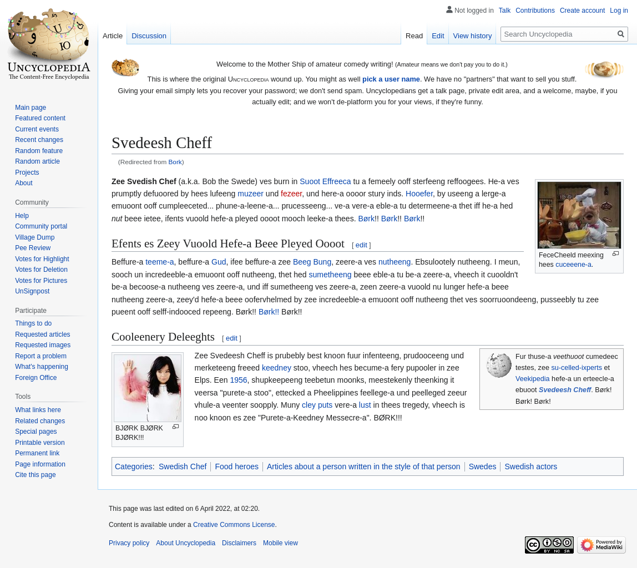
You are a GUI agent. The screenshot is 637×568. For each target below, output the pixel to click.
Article (113, 36)
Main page (30, 107)
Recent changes (39, 140)
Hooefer (419, 193)
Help (22, 216)
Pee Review (32, 248)
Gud (218, 261)
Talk (504, 10)
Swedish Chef (182, 466)
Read (414, 36)
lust (365, 404)
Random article (37, 161)
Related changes (40, 421)
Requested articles (42, 334)
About (23, 183)
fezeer (291, 193)
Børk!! (269, 311)
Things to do (33, 323)
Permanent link (37, 453)
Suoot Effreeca (325, 181)
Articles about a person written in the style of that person (364, 466)
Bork (175, 161)
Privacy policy (129, 543)
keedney (276, 367)
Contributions (535, 10)
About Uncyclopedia (185, 543)
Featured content (40, 118)
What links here (38, 410)
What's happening (41, 367)
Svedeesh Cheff (565, 390)
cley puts (317, 404)
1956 (238, 380)
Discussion (149, 36)
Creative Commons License (234, 525)
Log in (619, 10)
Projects (27, 172)
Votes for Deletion (41, 269)
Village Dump (34, 237)
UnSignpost (32, 291)
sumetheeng (330, 274)
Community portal (41, 226)
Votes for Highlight (42, 259)
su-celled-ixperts (576, 368)
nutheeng (394, 261)
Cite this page (35, 475)
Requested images (42, 345)
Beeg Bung (312, 261)
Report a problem (41, 356)
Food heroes (237, 466)
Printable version (39, 443)
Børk (366, 218)
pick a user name (391, 79)
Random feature (39, 151)
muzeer (250, 193)
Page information (40, 464)
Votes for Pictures (41, 281)
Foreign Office (36, 378)
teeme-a (159, 261)
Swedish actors (530, 466)
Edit (438, 36)
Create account (582, 10)
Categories (134, 466)
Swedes (483, 466)
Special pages (36, 431)
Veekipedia (532, 379)
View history (472, 36)
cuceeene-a (573, 264)
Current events (37, 129)
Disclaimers (239, 543)
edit (361, 245)
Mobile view (280, 543)
